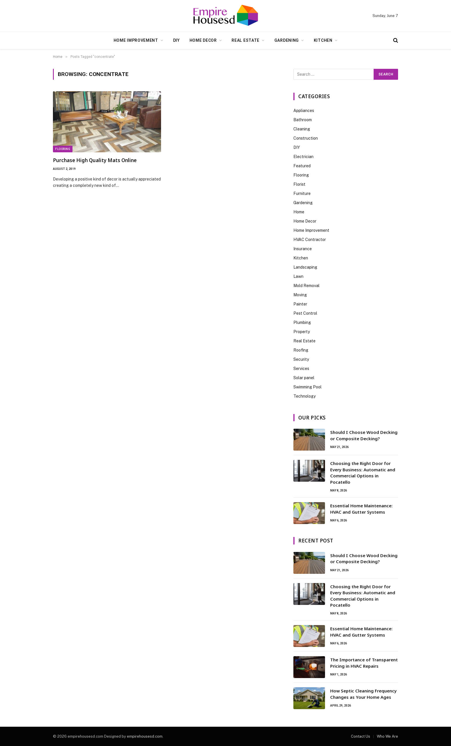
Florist (299, 184)
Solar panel (303, 377)
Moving (300, 295)
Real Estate (245, 40)
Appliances (303, 110)
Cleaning (301, 129)
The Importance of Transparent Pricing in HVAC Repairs (364, 663)
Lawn (298, 276)
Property (301, 331)
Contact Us (360, 736)
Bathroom (302, 119)
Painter (300, 304)
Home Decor (203, 40)
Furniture (302, 193)
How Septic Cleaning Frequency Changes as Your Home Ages (363, 694)
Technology (304, 396)
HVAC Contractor (309, 239)
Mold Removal (306, 285)
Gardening (286, 40)
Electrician (303, 156)
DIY (176, 40)
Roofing (300, 350)
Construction (305, 138)
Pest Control (305, 313)
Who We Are (387, 736)
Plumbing (302, 322)
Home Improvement (136, 40)
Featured (302, 166)
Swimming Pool (307, 387)
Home (298, 212)
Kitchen (323, 40)
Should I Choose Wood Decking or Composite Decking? (364, 435)
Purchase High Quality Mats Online (95, 160)
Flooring (62, 149)
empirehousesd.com (145, 736)
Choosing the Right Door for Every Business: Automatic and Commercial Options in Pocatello (362, 472)
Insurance (302, 248)
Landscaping (305, 267)
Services (301, 368)
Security (301, 359)
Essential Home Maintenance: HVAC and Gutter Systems (361, 509)
